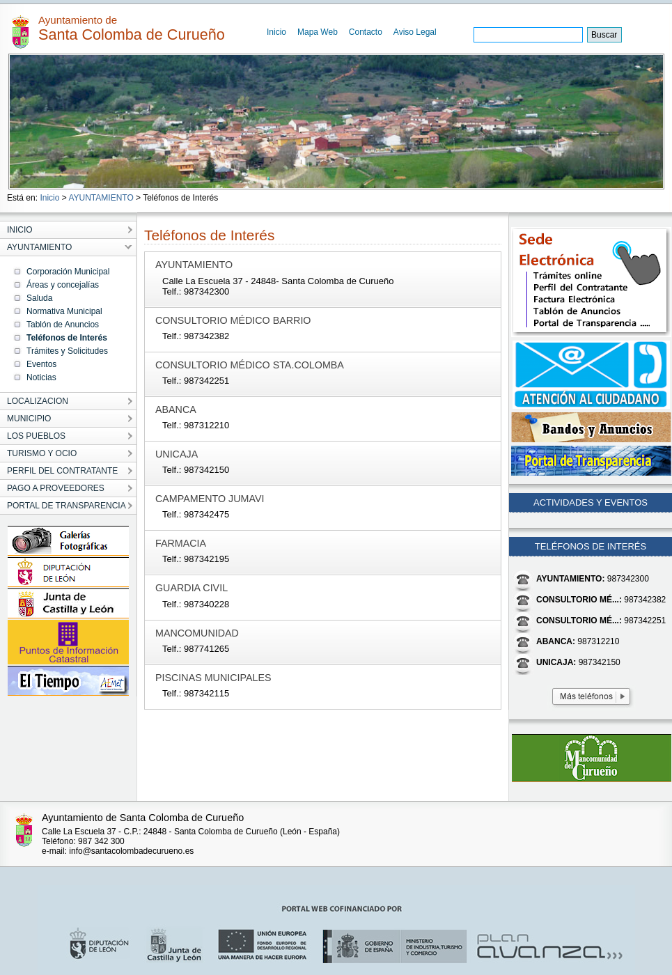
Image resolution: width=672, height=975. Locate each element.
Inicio (276, 32)
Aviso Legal (415, 32)
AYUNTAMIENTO (100, 198)
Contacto (365, 32)
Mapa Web (317, 32)
